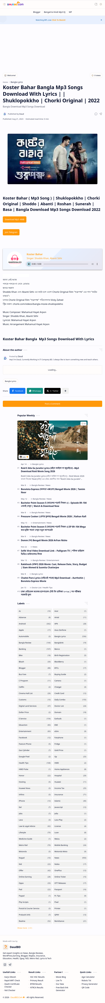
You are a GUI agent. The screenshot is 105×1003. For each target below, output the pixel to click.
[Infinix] (34, 794)
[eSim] (70, 731)
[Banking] (34, 649)
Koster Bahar (35, 254)
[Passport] (70, 889)
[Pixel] (70, 902)
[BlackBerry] (70, 661)
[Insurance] (70, 794)
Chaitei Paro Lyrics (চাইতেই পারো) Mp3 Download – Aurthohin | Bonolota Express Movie (53, 579)
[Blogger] (36, 12)
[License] (70, 826)
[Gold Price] (70, 750)
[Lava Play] (70, 819)
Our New (60, 984)
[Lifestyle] (34, 832)
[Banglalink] (70, 642)
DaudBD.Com (18, 997)
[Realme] (34, 921)
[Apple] (34, 630)
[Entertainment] (39, 522)
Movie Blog (61, 977)
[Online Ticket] (70, 876)
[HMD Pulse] (34, 769)
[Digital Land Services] (34, 706)
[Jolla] (70, 813)
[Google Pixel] (34, 756)
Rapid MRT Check (12, 980)
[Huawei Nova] (34, 788)
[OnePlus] (70, 870)
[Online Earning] (34, 876)
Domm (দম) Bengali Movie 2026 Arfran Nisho (44, 540)
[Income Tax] (70, 788)
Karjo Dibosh (10, 977)
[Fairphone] (70, 737)
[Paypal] (34, 895)
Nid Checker (9, 990)
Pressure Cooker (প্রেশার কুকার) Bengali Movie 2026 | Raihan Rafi (53, 516)
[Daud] (16, 114)
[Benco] (70, 649)
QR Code (85, 987)
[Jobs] (34, 813)
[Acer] (70, 611)
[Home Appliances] (70, 769)
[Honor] (34, 775)
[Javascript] (70, 807)
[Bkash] (34, 661)
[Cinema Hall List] (34, 693)
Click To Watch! (58, 20)
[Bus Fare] (34, 674)
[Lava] (34, 819)
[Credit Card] (70, 693)
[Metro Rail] (34, 845)
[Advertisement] (52, 46)
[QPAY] (70, 914)
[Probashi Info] (34, 914)
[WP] (70, 12)
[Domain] (70, 712)
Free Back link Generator (62, 989)
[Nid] (34, 864)
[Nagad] (34, 857)
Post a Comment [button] (52, 403)
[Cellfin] (34, 687)
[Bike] (34, 655)
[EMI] (70, 725)
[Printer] (70, 908)
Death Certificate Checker (12, 985)
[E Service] (34, 718)
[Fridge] (70, 744)
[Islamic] (70, 800)
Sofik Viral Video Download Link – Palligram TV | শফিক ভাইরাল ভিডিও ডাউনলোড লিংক (52, 552)
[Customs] (34, 699)
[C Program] (34, 680)
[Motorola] (34, 851)
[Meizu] (70, 838)
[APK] (70, 623)
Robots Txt (86, 980)
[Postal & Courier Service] (34, 908)
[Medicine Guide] (34, 838)
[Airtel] (70, 617)
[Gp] (70, 756)
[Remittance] (70, 921)
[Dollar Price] (34, 712)
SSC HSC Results (37, 977)
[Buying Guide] (70, 674)
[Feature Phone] (34, 744)
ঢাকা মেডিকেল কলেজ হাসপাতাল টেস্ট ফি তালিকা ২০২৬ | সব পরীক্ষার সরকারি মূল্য (51, 593)
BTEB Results (36, 984)
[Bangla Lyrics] (10, 381)
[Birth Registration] (70, 655)
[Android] (34, 623)
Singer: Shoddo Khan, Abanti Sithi (44, 258)
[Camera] (70, 680)
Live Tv (59, 980)
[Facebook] (34, 737)
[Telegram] (10, 965)
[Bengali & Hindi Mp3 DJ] (54, 12)
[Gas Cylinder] (34, 750)
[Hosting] (34, 782)
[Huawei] (70, 782)
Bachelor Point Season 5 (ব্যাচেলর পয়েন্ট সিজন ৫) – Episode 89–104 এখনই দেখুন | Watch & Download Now (54, 504)
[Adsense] (34, 617)
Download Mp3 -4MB (14, 219)
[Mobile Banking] (70, 845)
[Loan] (70, 832)
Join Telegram (11, 232)
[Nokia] (70, 864)
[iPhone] (34, 800)
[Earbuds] (70, 718)
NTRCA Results (36, 987)
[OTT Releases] (70, 883)
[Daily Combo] (70, 699)
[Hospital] (70, 775)
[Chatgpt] (70, 687)
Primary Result (36, 980)
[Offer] (34, 870)
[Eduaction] (34, 725)
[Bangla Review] (38, 485)
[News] (48, 485)
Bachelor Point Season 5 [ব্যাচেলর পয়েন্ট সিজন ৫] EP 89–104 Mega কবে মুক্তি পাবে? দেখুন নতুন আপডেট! (53, 528)
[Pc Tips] (70, 895)
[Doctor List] (37, 587)
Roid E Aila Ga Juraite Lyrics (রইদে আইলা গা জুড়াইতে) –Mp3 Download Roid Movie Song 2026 (50, 470)
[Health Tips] (47, 587)
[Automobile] (34, 636)
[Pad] (34, 889)
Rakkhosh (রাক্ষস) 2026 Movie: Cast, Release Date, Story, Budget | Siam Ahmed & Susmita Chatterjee (54, 566)
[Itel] (34, 807)
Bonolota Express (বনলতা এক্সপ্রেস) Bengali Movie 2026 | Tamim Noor (53, 491)
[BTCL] (70, 668)
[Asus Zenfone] (70, 630)
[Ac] (34, 611)
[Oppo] (34, 883)
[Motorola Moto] (70, 851)
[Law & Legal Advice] (34, 826)
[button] (4, 4)
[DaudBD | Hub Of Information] (15, 4)
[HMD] (70, 763)
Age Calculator (88, 977)
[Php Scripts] (34, 902)
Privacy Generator (90, 984)
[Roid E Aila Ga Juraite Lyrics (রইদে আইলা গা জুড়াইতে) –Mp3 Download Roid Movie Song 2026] (52, 440)
